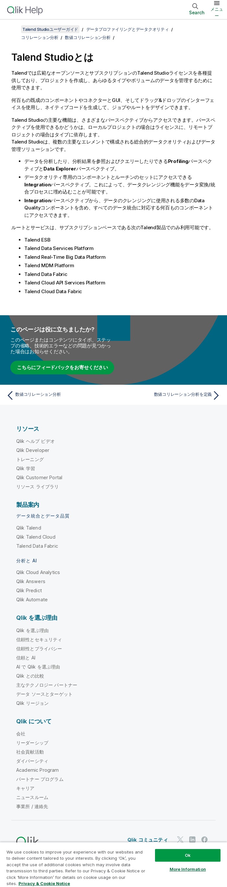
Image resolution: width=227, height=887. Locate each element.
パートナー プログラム (40, 779)
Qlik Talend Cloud (35, 537)
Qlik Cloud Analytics (38, 572)
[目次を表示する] (13, 29)
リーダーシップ (32, 742)
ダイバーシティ (32, 761)
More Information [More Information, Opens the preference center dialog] (188, 869)
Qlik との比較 (30, 676)
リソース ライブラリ (37, 486)
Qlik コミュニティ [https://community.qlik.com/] (147, 840)
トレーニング (30, 459)
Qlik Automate (32, 599)
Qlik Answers (30, 581)
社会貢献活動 (30, 752)
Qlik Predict (29, 590)
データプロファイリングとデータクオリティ (127, 29)
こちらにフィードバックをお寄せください (62, 367)
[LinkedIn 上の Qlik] (192, 839)
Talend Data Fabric (37, 546)
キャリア (25, 788)
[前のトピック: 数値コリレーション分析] (58, 395)
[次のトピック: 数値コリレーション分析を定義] (169, 395)
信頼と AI (25, 657)
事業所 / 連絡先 (32, 806)
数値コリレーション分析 (87, 37)
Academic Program (37, 770)
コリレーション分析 (39, 37)
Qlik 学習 (25, 468)
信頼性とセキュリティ (39, 639)
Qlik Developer (32, 450)
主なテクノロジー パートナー (46, 685)
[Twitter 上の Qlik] (180, 839)
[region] (113, 864)
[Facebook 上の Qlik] (204, 839)
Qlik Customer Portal (39, 477)
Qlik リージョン (32, 703)
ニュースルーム (32, 797)
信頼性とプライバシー (39, 648)
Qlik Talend (28, 528)
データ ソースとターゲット (44, 694)
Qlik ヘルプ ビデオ (35, 441)
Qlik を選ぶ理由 (32, 630)
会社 (20, 733)
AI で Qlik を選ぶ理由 (38, 666)
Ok (188, 855)
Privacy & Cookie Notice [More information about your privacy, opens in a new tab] (44, 883)
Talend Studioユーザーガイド (50, 29)
